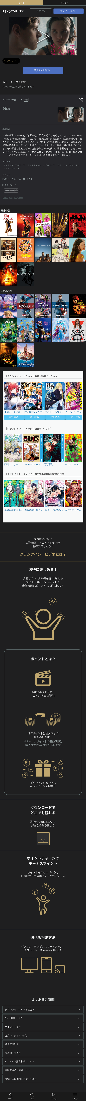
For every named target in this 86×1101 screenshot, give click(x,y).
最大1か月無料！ (68, 11)
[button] (78, 401)
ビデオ (21, 2)
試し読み (14, 417)
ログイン (40, 11)
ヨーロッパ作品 (11, 190)
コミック (64, 2)
